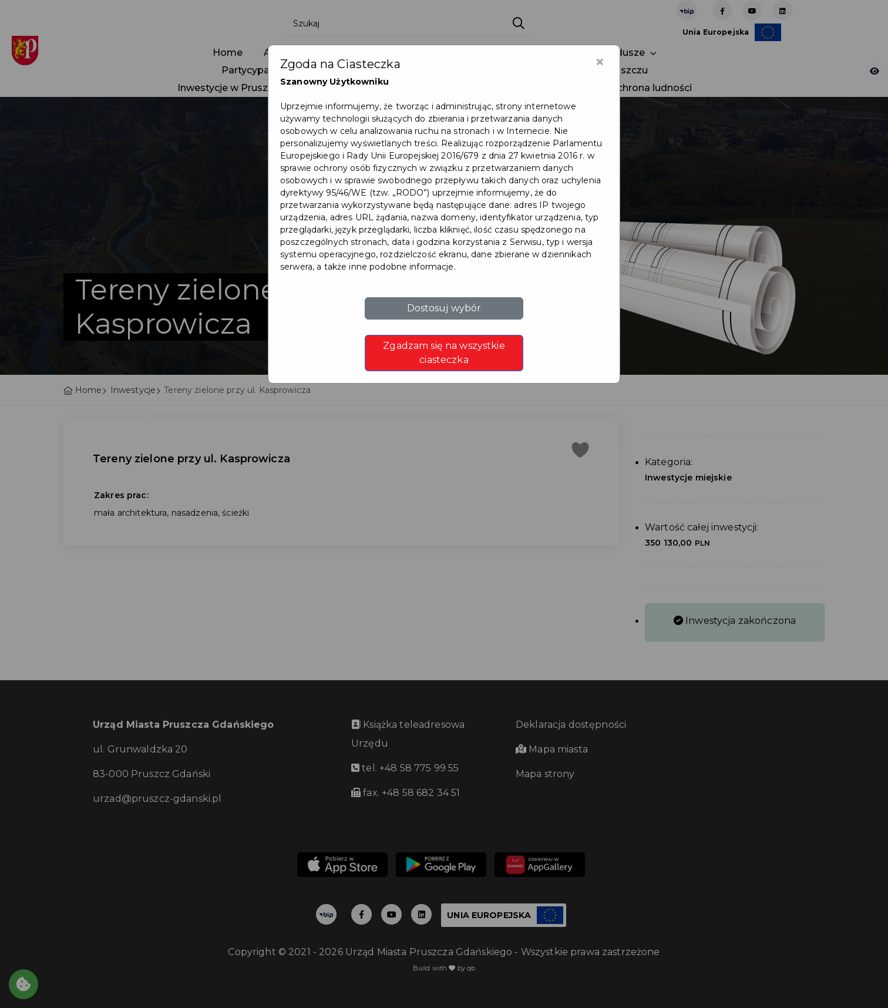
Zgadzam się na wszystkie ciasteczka (443, 352)
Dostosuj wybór (444, 308)
